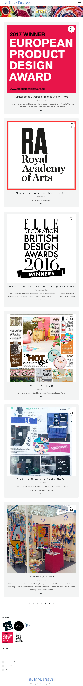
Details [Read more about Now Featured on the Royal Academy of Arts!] (40, 204)
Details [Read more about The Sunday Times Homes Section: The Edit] (40, 494)
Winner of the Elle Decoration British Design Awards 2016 (41, 286)
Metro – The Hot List (41, 385)
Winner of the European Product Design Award (41, 96)
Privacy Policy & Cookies (13, 662)
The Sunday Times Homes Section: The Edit (41, 479)
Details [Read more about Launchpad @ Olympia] (40, 593)
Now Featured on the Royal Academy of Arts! (41, 193)
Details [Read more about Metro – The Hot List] (40, 396)
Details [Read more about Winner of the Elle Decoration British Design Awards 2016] (40, 303)
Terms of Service (10, 666)
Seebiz (51, 684)
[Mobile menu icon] (79, 3)
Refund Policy (9, 670)
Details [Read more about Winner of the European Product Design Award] (40, 110)
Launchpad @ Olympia (41, 576)
